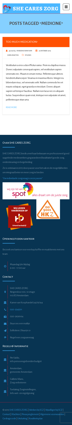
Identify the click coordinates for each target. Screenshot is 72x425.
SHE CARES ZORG (18, 410)
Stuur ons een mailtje (20, 323)
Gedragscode (9, 418)
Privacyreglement (30, 414)
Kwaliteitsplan (36, 418)
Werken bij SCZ (36, 410)
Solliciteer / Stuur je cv (20, 330)
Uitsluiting (22, 418)
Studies (28, 55)
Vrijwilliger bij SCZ (53, 410)
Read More (11, 107)
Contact (6, 414)
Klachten (15, 414)
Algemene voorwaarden (52, 414)
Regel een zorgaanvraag (22, 337)
